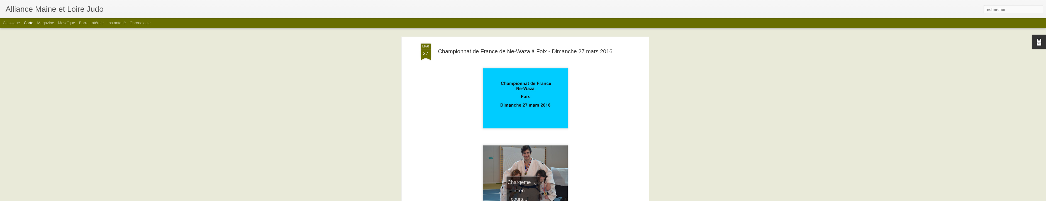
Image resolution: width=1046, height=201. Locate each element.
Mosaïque (66, 23)
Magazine (45, 23)
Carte (28, 23)
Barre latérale (91, 23)
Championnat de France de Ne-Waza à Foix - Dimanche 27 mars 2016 (525, 30)
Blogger (543, 198)
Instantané (117, 23)
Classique (11, 23)
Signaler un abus (561, 198)
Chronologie (140, 23)
